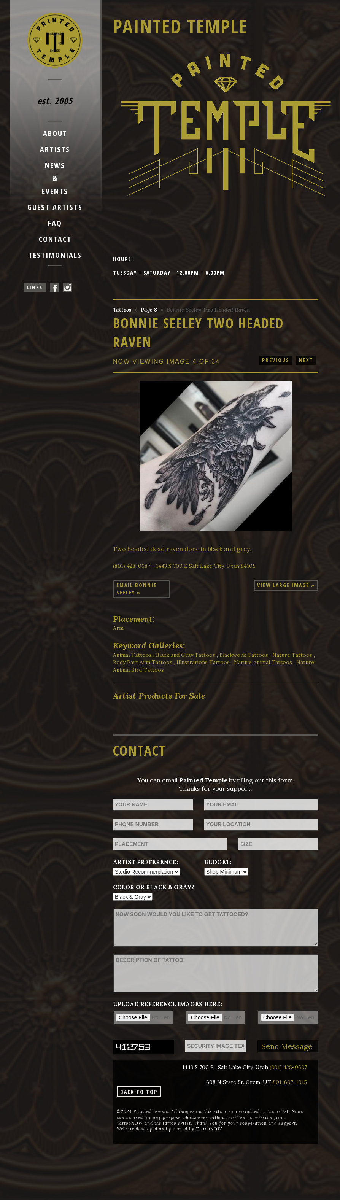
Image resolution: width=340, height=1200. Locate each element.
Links (35, 287)
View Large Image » (286, 585)
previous (275, 360)
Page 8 (149, 309)
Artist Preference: (145, 862)
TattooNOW (209, 1129)
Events (55, 191)
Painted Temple (180, 26)
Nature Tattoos (292, 655)
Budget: (217, 862)
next (306, 360)
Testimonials (55, 255)
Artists (55, 149)
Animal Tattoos (132, 655)
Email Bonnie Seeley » (136, 589)
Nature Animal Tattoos (263, 662)
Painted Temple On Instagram (67, 287)
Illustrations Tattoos (203, 662)
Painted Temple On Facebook (54, 287)
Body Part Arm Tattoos (142, 662)
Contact (55, 239)
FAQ (55, 223)
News (55, 165)
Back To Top (138, 1091)
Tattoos (122, 309)
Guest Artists (55, 207)
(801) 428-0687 (288, 1067)
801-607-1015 (290, 1082)
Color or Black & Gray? (153, 887)
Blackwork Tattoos (243, 655)
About (55, 133)
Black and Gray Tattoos (185, 655)
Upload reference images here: (167, 1004)
